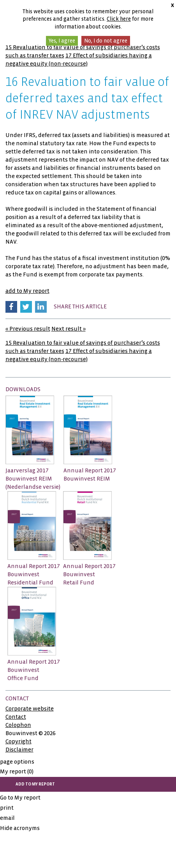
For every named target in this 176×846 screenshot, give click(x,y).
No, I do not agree (105, 41)
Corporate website (29, 708)
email (7, 818)
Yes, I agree (62, 41)
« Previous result (27, 329)
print (7, 808)
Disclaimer (19, 749)
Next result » (68, 329)
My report (16, 771)
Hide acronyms (20, 828)
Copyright (18, 741)
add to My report (27, 291)
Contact (15, 717)
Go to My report (20, 797)
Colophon (18, 725)
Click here (119, 19)
